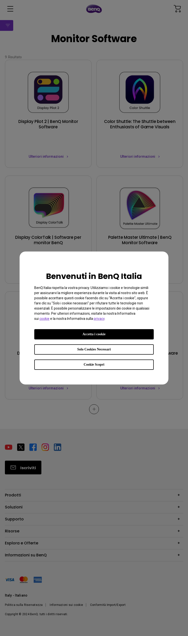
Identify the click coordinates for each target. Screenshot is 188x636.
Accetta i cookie (94, 334)
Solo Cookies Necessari (94, 349)
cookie (44, 319)
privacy (99, 319)
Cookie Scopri (94, 364)
